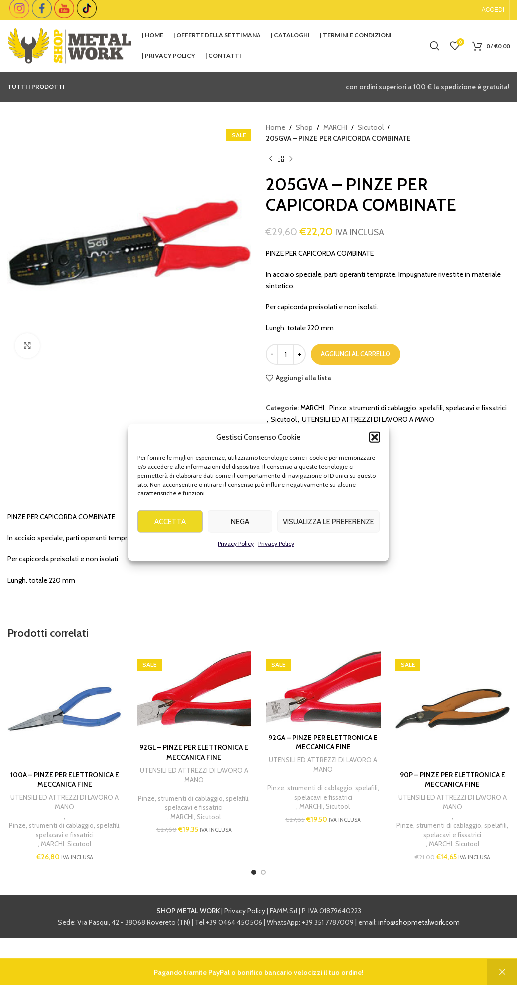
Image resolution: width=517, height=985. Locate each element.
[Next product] (291, 159)
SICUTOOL (298, 435)
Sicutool (371, 127)
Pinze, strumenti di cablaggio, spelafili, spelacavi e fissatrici (418, 407)
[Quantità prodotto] (285, 354)
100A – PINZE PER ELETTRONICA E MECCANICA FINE (64, 779)
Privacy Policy (236, 559)
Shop (304, 127)
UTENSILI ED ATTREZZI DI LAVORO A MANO (368, 419)
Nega (240, 537)
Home (275, 127)
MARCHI (335, 127)
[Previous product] (271, 159)
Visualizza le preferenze (328, 537)
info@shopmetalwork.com (419, 922)
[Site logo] (69, 44)
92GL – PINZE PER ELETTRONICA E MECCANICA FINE (193, 752)
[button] (375, 453)
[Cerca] (435, 46)
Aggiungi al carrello (355, 354)
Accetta (170, 537)
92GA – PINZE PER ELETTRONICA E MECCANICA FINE (323, 742)
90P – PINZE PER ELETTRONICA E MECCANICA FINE (452, 779)
